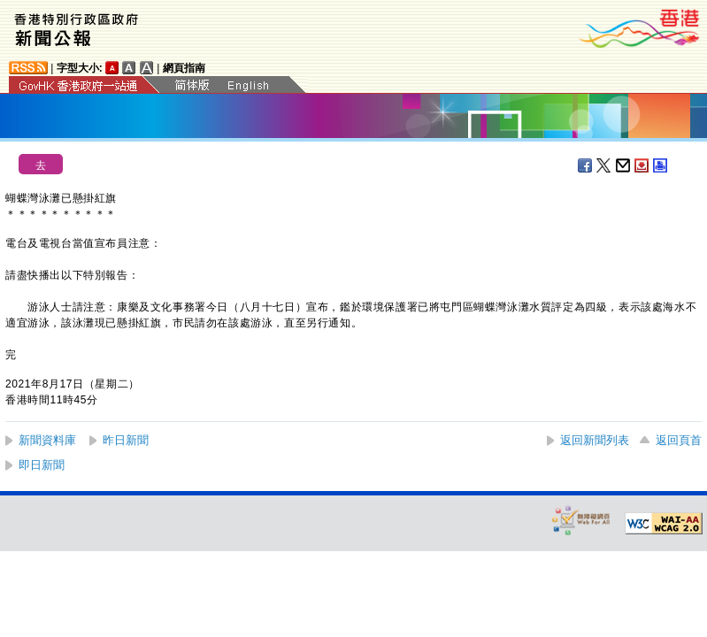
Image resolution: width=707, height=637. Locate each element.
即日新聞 (42, 465)
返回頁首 (679, 440)
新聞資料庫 (47, 440)
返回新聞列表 (594, 440)
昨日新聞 (126, 440)
